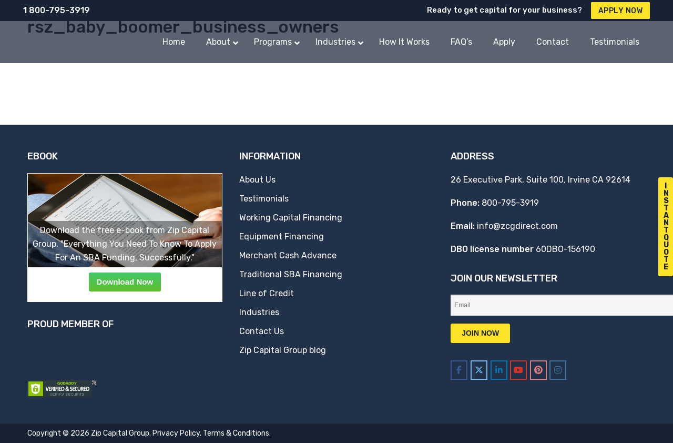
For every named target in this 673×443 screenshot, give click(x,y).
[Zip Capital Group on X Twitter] (479, 370)
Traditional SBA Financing (290, 274)
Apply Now (620, 10)
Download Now (125, 281)
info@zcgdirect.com (517, 226)
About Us (257, 180)
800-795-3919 (510, 203)
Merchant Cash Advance (287, 255)
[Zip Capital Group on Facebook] (459, 370)
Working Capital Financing (290, 218)
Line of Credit (266, 293)
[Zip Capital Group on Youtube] (518, 370)
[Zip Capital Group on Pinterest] (538, 370)
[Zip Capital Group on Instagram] (557, 370)
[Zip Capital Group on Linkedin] (499, 370)
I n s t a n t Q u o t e (666, 226)
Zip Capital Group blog (282, 350)
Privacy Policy (176, 433)
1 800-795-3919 (56, 10)
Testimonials (264, 199)
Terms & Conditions (236, 433)
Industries (259, 312)
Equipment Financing (281, 236)
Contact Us (261, 331)
